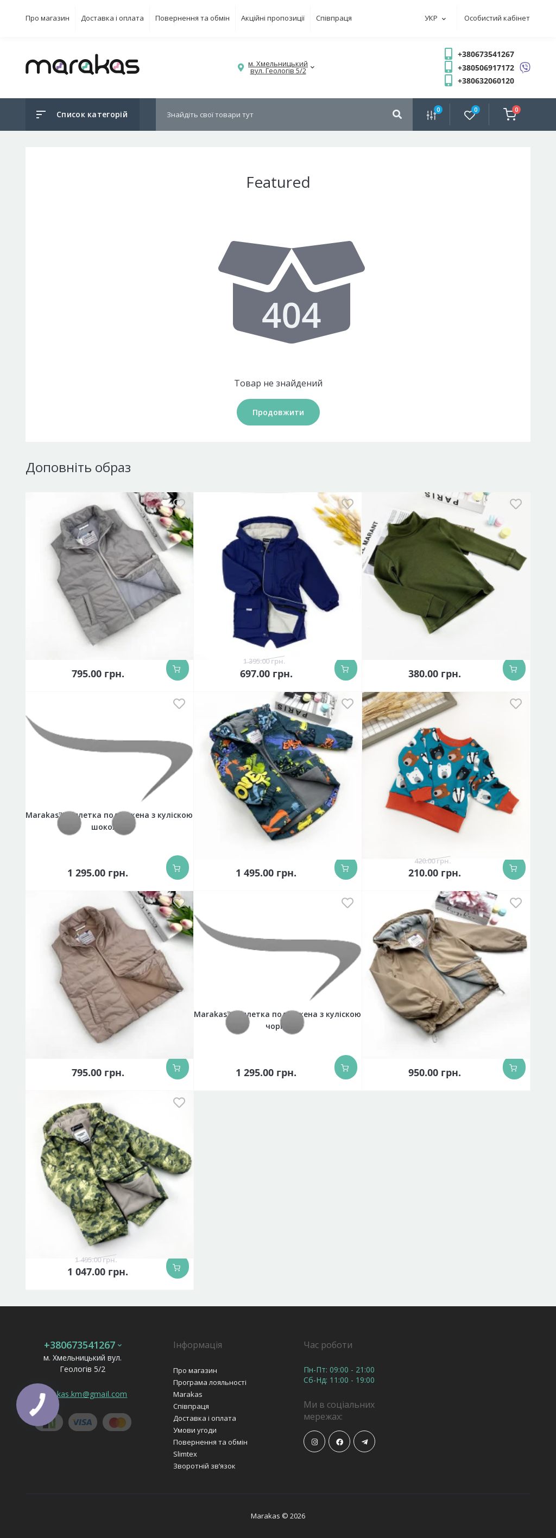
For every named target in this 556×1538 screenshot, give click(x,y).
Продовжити (278, 412)
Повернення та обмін (192, 18)
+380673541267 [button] (83, 1345)
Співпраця (334, 18)
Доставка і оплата (112, 18)
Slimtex (185, 1454)
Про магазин (48, 18)
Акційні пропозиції (273, 18)
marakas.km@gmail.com (83, 1394)
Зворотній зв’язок (204, 1466)
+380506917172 (486, 67)
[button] (278, 67)
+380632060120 (486, 80)
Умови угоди (195, 1430)
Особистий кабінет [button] (497, 18)
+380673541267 (486, 54)
